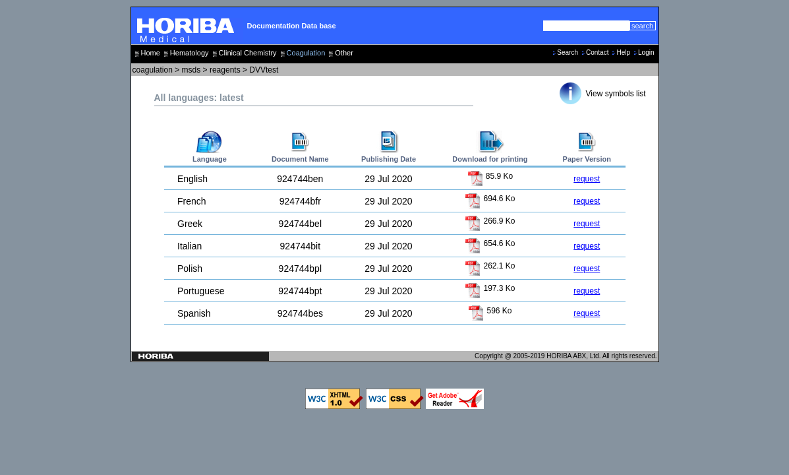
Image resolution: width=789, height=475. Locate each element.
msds (191, 70)
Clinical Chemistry (248, 53)
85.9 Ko (490, 176)
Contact (597, 52)
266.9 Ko (490, 221)
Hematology (189, 53)
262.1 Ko (490, 265)
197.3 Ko (490, 288)
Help (623, 52)
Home (150, 53)
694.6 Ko (490, 198)
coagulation (152, 70)
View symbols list (616, 93)
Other (344, 53)
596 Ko (489, 310)
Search (567, 52)
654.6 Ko (490, 243)
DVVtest (263, 70)
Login (646, 52)
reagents (225, 70)
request (586, 178)
